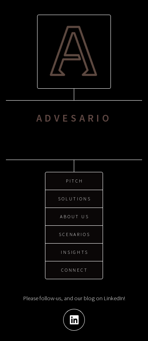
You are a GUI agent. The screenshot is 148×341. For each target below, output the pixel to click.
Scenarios (74, 233)
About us (74, 215)
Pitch (75, 179)
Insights (74, 250)
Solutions (74, 197)
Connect (74, 268)
